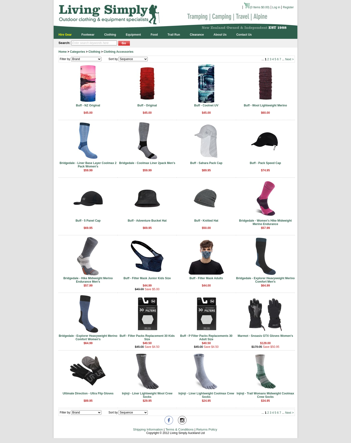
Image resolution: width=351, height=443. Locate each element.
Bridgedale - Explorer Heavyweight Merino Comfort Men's (265, 280)
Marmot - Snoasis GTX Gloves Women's (265, 336)
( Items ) (257, 7)
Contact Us (244, 34)
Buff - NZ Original (88, 105)
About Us (220, 34)
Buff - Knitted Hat (206, 220)
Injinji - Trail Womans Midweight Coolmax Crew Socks (265, 395)
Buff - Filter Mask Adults (206, 278)
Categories (77, 51)
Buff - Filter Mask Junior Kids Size (147, 278)
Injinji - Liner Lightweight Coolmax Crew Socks (206, 395)
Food (154, 34)
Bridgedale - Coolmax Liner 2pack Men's (147, 163)
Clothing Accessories (118, 51)
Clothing (110, 34)
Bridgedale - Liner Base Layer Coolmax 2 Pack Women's (88, 164)
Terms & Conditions (180, 429)
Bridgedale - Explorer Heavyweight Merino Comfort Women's (88, 337)
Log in (276, 7)
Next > (289, 59)
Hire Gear (65, 34)
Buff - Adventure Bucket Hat (147, 220)
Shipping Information (148, 429)
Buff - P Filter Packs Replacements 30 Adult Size (206, 337)
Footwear (87, 34)
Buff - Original (147, 105)
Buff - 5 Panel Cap (88, 220)
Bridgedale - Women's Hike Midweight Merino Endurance (265, 222)
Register (288, 7)
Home (62, 51)
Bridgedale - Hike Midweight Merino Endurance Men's (88, 280)
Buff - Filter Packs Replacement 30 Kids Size (147, 337)
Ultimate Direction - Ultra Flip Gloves (88, 393)
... (263, 59)
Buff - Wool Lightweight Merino (265, 105)
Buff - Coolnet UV (206, 105)
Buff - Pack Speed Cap (265, 163)
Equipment (133, 34)
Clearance (197, 34)
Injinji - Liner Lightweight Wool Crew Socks (147, 395)
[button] (124, 43)
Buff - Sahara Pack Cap (206, 163)
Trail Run (173, 34)
